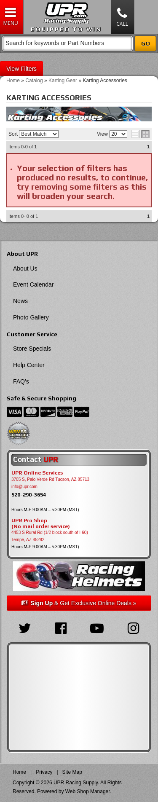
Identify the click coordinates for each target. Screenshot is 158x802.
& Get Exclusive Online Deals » (78, 603)
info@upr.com (24, 486)
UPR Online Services (37, 473)
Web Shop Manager (87, 791)
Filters (29, 68)
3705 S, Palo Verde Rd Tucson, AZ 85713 (50, 479)
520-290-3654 (28, 494)
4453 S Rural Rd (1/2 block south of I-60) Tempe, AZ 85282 (49, 536)
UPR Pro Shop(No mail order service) (40, 523)
